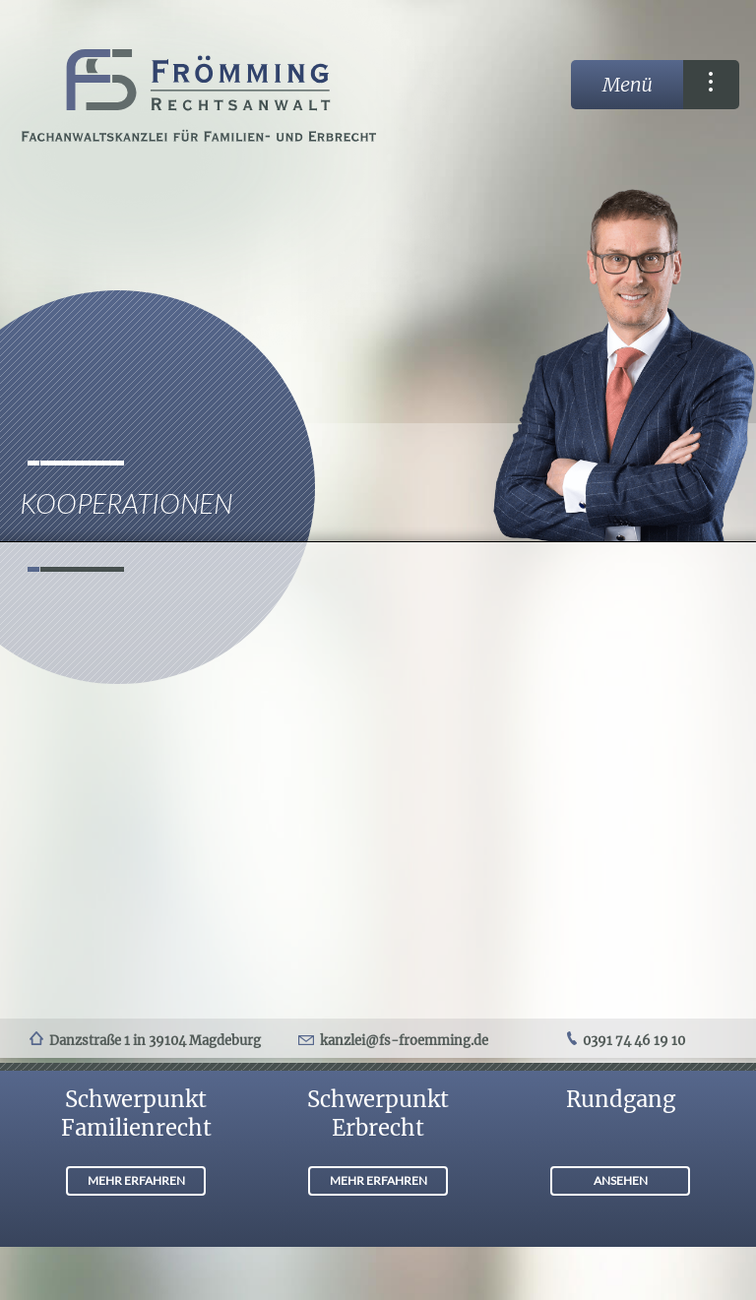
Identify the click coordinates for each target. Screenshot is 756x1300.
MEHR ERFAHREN (136, 1180)
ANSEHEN (621, 1180)
